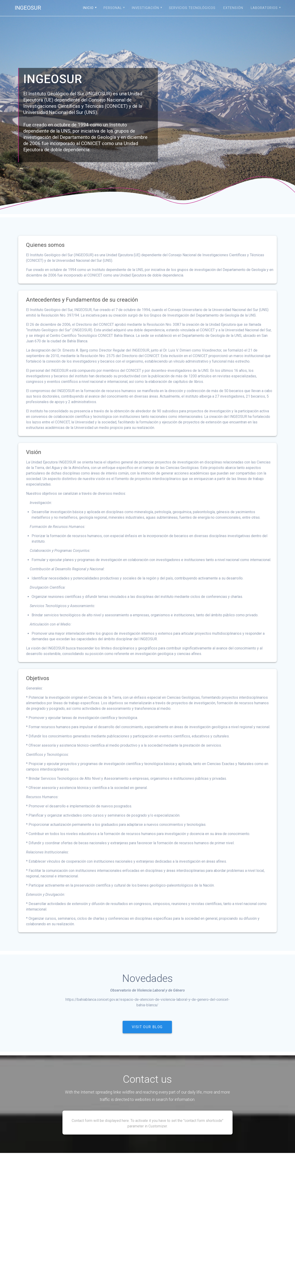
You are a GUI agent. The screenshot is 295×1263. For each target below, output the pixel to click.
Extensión (233, 8)
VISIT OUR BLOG (147, 1027)
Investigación (145, 8)
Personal (112, 8)
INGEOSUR (28, 8)
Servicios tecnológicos (192, 8)
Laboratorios (264, 8)
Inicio (88, 8)
